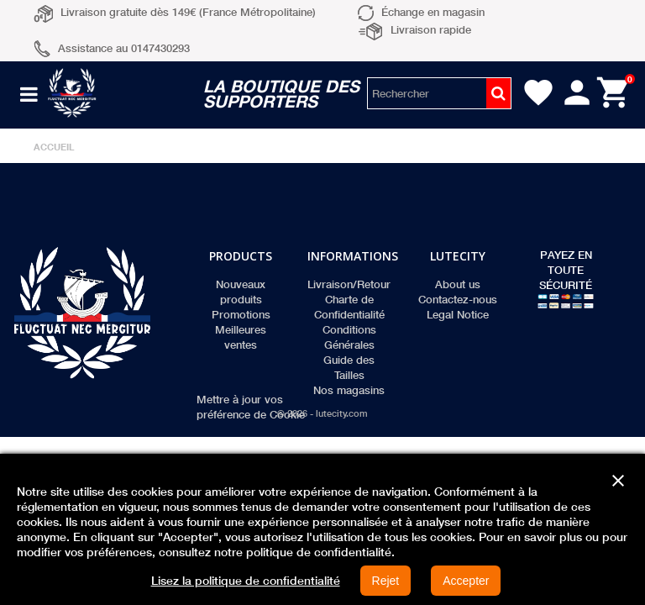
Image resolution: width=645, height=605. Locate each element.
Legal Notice (458, 314)
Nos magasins (349, 390)
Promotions (241, 314)
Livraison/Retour (349, 284)
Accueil (54, 146)
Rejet (386, 580)
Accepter (466, 580)
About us (457, 284)
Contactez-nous (457, 299)
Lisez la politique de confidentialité (245, 580)
